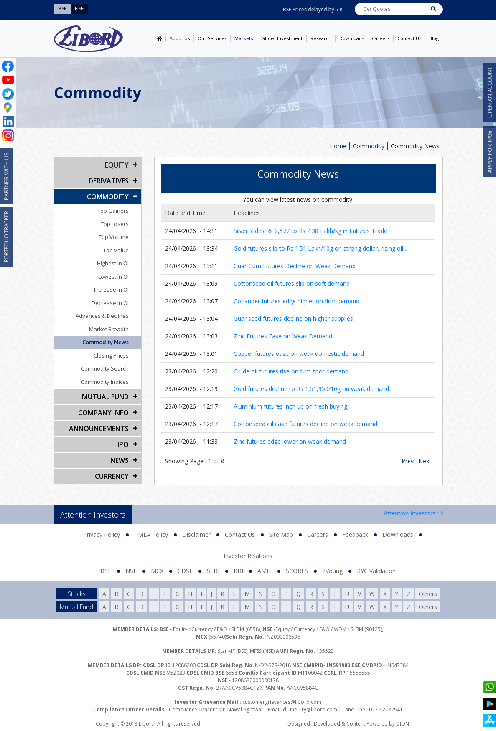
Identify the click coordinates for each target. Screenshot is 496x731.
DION (402, 723)
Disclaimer (196, 534)
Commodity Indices (105, 382)
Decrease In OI (110, 303)
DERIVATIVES (109, 180)
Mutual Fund (105, 396)
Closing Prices (111, 355)
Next (424, 461)
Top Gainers (113, 210)
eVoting (332, 571)
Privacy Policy (101, 534)
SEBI (213, 571)
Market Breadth (109, 329)
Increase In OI (111, 289)
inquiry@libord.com (313, 709)
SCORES (297, 571)
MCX (157, 571)
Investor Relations (248, 556)
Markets (243, 38)
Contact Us (409, 38)
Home (338, 146)
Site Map (281, 534)
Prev (408, 461)
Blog (434, 38)
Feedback (355, 534)
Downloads (351, 38)
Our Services (212, 38)
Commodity (368, 146)
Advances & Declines (102, 316)
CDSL (185, 571)
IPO (123, 444)
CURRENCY (112, 476)
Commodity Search (105, 368)
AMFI (264, 571)
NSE (131, 571)
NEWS (119, 460)
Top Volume (114, 237)
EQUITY (117, 165)
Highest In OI (113, 263)
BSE (105, 571)
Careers (380, 38)
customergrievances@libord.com (281, 702)
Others (428, 594)
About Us (180, 38)
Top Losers (115, 224)
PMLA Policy (151, 534)
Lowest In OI (113, 276)
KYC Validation (376, 571)
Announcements (99, 428)
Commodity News (415, 146)
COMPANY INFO (103, 412)
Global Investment (282, 38)
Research (320, 38)
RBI (238, 571)
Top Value (116, 250)
